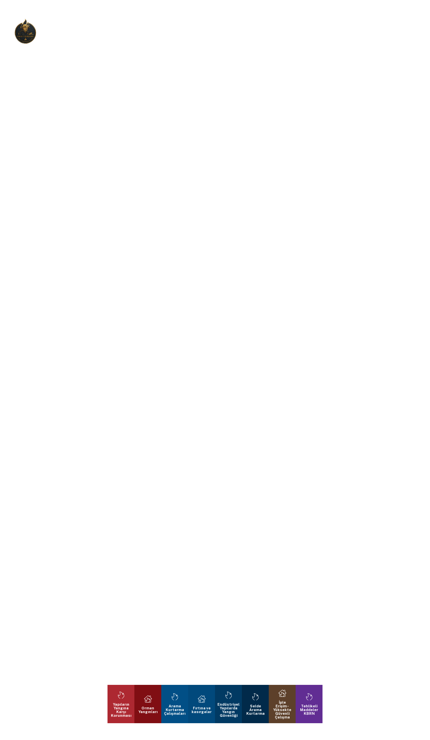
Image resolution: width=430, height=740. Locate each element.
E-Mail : (257, 33)
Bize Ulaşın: (163, 33)
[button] (21, 370)
